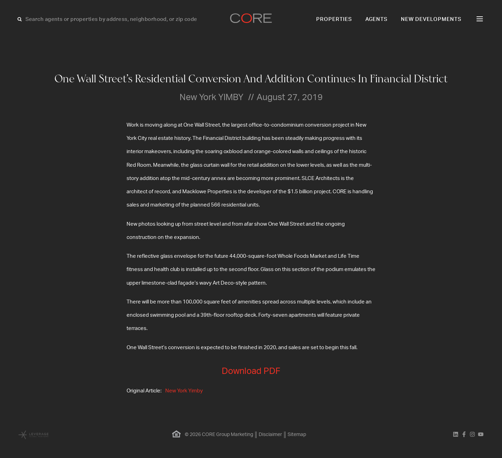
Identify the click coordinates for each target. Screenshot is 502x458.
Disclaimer (270, 434)
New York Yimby (184, 390)
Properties (334, 19)
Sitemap (297, 434)
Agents (376, 19)
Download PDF (251, 371)
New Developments (431, 19)
